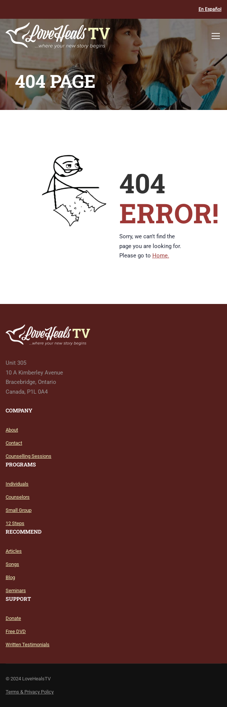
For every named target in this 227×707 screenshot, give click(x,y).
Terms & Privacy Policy (30, 692)
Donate (13, 618)
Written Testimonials (28, 644)
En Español (209, 9)
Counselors (18, 497)
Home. (160, 255)
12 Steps (15, 523)
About (12, 430)
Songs (12, 564)
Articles (14, 551)
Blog (10, 577)
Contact (14, 443)
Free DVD (16, 631)
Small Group (19, 510)
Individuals (17, 484)
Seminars (16, 590)
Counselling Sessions (28, 456)
